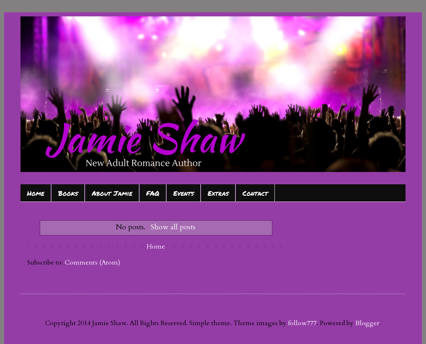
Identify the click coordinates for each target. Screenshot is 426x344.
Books (68, 193)
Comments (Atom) (92, 262)
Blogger (367, 323)
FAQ (152, 193)
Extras (218, 193)
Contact (255, 193)
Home (35, 193)
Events (183, 193)
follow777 (302, 323)
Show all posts (173, 227)
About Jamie (112, 193)
